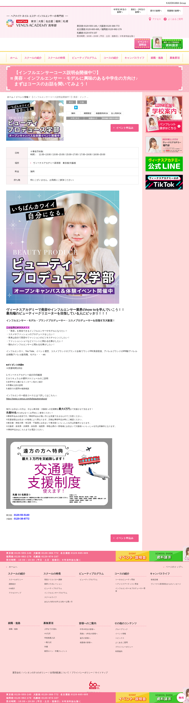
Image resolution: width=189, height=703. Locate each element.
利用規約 (118, 651)
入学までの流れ (50, 629)
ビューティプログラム (53, 588)
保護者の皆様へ (174, 10)
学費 (46, 647)
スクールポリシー (16, 580)
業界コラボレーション (53, 584)
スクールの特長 (52, 573)
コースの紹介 (121, 573)
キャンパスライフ (160, 573)
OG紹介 (12, 588)
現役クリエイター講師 (53, 580)
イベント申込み (124, 127)
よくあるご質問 (175, 19)
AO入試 (47, 633)
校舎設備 (154, 580)
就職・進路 (14, 623)
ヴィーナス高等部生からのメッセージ (166, 584)
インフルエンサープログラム (55, 593)
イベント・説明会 (132, 697)
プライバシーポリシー (124, 647)
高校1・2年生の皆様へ (120, 10)
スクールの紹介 (16, 573)
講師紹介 (12, 584)
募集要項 (48, 623)
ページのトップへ (174, 567)
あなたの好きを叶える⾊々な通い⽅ (58, 602)
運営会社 (16, 672)
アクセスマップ (15, 593)
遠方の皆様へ (156, 10)
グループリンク (121, 629)
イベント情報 (120, 634)
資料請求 (166, 697)
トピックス (119, 638)
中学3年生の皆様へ (138, 10)
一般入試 (47, 642)
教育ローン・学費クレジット (55, 651)
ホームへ (13, 567)
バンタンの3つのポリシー (35, 672)
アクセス (156, 19)
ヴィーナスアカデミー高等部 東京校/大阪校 (54, 163)
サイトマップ (101, 672)
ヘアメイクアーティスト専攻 (126, 584)
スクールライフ (50, 597)
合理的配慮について (59, 672)
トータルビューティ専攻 (125, 580)
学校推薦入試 (49, 638)
